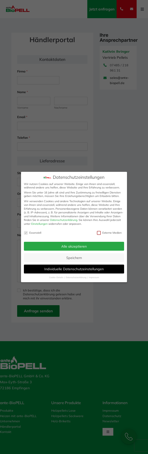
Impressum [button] (94, 277)
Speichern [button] (74, 258)
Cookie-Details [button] (56, 277)
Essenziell (32, 232)
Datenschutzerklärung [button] (76, 277)
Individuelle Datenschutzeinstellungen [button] (74, 269)
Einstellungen (39, 224)
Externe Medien (109, 232)
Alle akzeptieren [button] (74, 246)
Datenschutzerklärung (63, 220)
